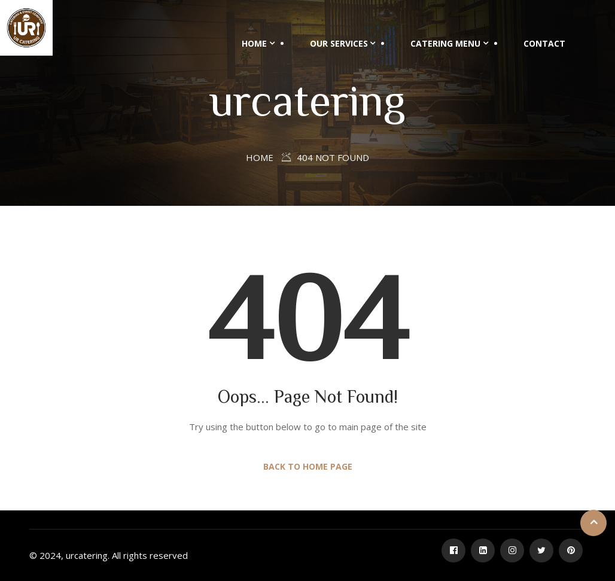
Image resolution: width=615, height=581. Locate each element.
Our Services (339, 43)
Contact (544, 43)
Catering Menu (445, 43)
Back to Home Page (307, 466)
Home (254, 43)
